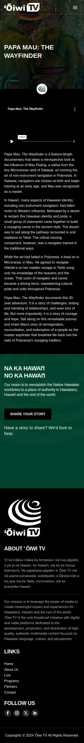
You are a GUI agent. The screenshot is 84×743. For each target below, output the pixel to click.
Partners (10, 686)
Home (9, 664)
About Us (11, 669)
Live (7, 675)
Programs (11, 681)
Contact (10, 692)
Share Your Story (27, 414)
